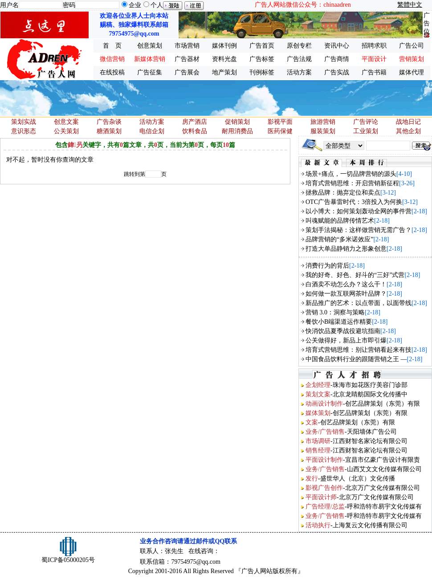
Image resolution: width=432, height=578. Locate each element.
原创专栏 (299, 45)
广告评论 (365, 121)
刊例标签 (261, 72)
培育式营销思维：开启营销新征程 (352, 183)
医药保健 (280, 131)
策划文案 (318, 394)
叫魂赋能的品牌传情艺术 (340, 220)
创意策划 (149, 45)
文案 (312, 422)
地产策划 (224, 72)
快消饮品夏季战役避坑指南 (343, 331)
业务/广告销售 (325, 431)
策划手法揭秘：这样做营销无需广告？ (359, 230)
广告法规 (299, 59)
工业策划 (365, 131)
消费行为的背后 (327, 265)
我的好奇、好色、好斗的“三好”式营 (355, 275)
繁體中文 (409, 4)
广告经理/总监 (325, 506)
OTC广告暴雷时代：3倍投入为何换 (354, 202)
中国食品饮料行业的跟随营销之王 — (356, 359)
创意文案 (66, 121)
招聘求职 (374, 45)
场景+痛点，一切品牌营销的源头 (351, 174)
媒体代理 (411, 72)
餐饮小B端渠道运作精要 (339, 321)
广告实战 (336, 72)
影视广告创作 (324, 487)
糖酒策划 (109, 131)
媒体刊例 (224, 45)
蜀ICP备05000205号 (68, 560)
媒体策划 (318, 413)
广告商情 (336, 59)
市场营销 (187, 45)
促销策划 (237, 121)
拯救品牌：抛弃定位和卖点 (343, 192)
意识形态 (23, 131)
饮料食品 (194, 131)
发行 (312, 478)
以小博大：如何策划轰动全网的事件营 (359, 211)
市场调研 (318, 441)
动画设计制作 (324, 403)
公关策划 (66, 131)
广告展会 (187, 72)
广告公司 (411, 45)
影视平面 (280, 121)
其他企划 (408, 131)
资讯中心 (336, 45)
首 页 (112, 45)
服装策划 (322, 131)
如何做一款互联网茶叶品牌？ (346, 293)
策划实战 (23, 121)
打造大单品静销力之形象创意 (346, 248)
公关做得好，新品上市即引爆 (346, 340)
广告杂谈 (109, 121)
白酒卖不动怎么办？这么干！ (346, 284)
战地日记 (408, 121)
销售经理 (318, 450)
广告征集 (149, 72)
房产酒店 (194, 121)
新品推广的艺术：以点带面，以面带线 (359, 303)
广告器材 (187, 59)
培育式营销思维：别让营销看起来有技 (359, 349)
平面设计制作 (324, 459)
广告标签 (261, 59)
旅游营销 (322, 121)
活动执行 (318, 525)
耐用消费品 (237, 131)
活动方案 (299, 72)
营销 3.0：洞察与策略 (335, 312)
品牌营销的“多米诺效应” (339, 239)
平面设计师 (321, 497)
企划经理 (318, 385)
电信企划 (151, 131)
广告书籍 (374, 72)
